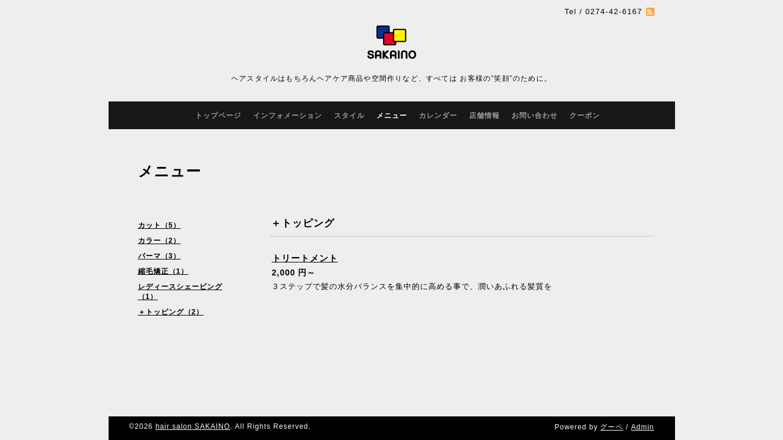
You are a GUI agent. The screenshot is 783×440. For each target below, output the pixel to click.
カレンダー (438, 115)
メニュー (391, 115)
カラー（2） (159, 241)
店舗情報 (484, 115)
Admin (642, 427)
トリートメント (305, 258)
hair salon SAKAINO (192, 426)
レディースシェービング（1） (180, 292)
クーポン (584, 115)
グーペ (611, 427)
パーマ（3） (159, 256)
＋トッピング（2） (171, 312)
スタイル (349, 115)
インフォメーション (287, 115)
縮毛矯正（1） (163, 271)
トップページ (218, 115)
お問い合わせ (535, 115)
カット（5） (159, 225)
